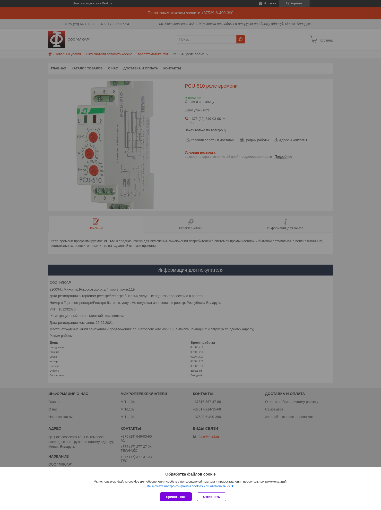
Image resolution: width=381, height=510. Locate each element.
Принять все (176, 497)
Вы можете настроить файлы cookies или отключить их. (189, 486)
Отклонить (211, 497)
